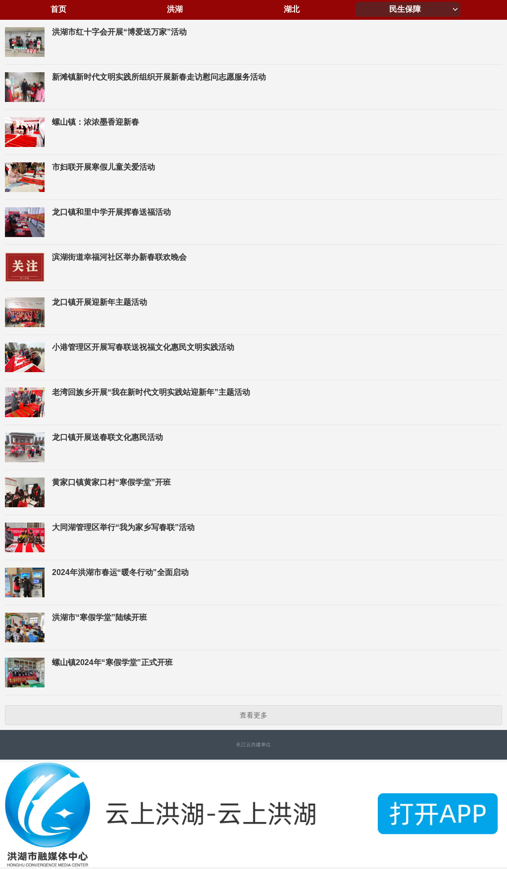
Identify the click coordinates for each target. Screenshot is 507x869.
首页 (58, 9)
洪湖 (175, 9)
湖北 (292, 9)
